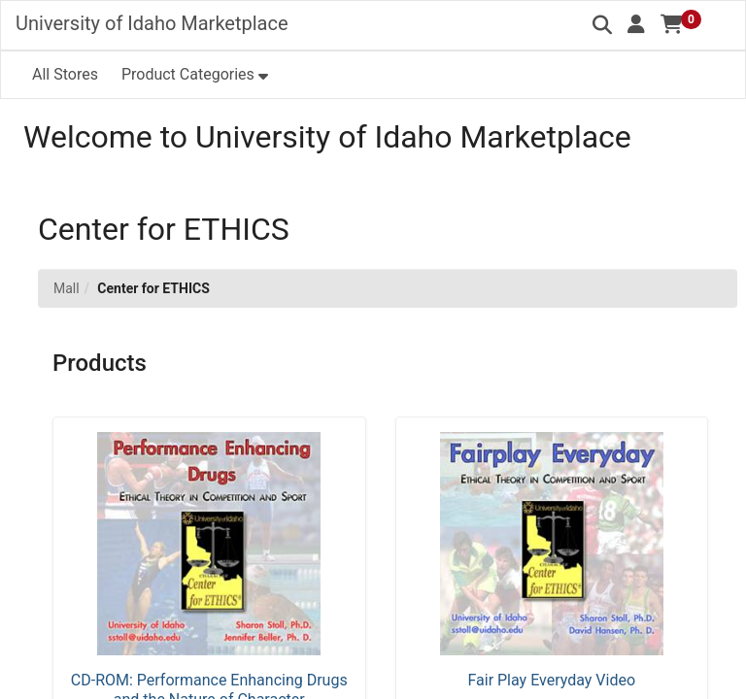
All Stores (65, 74)
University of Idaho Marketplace (152, 23)
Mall (66, 288)
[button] (636, 24)
